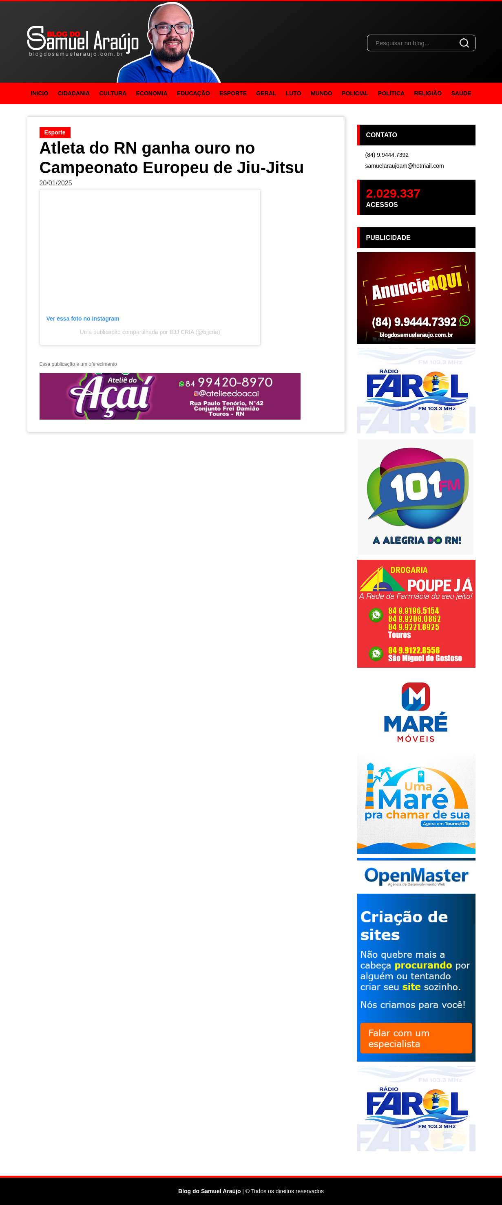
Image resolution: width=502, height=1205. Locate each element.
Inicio (40, 93)
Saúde (461, 93)
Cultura (113, 93)
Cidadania (74, 93)
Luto (293, 93)
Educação (193, 93)
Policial (355, 93)
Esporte (233, 93)
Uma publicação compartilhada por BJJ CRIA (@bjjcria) (150, 332)
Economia (152, 93)
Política (391, 93)
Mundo (321, 93)
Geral (266, 93)
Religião (428, 93)
